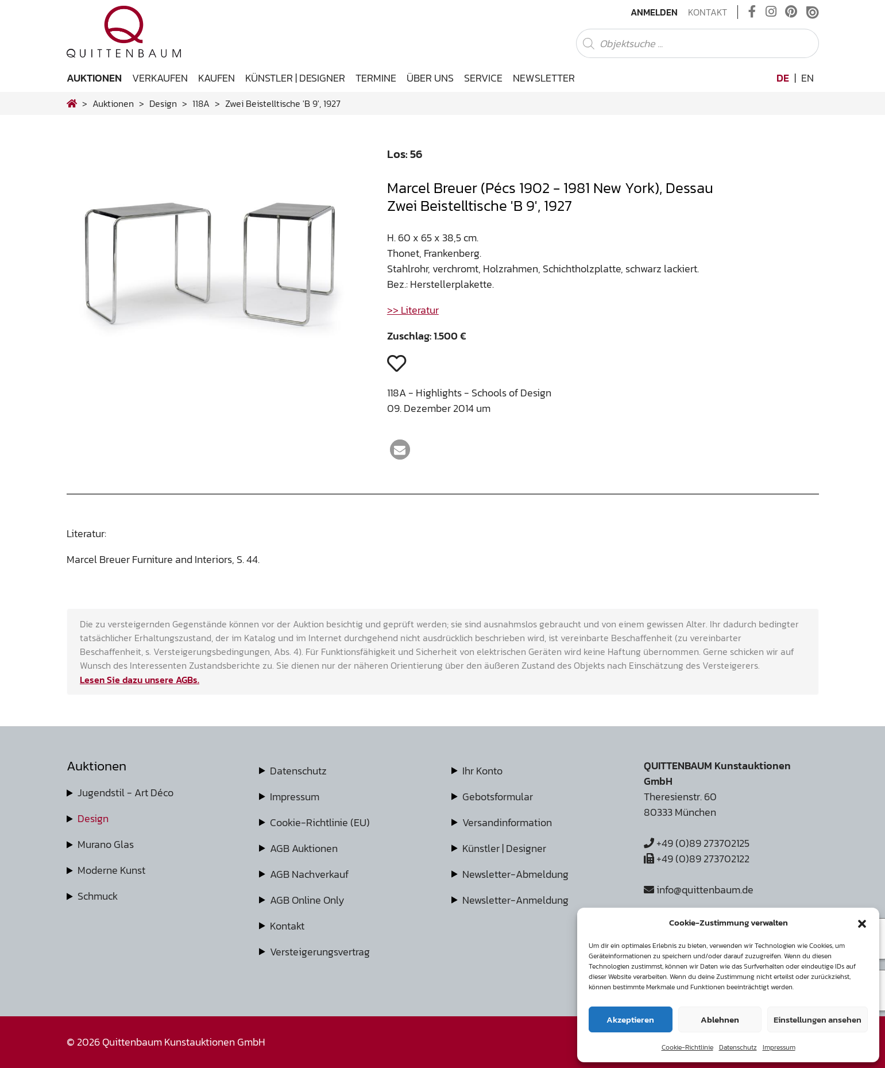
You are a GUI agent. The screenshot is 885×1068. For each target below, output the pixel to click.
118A (201, 103)
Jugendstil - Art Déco (125, 792)
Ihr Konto (482, 770)
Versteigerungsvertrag (320, 951)
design (163, 103)
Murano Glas (106, 844)
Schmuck (98, 896)
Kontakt (707, 12)
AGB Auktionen (304, 848)
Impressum (779, 1047)
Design (93, 818)
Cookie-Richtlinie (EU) (320, 822)
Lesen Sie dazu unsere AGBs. (139, 680)
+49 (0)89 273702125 (696, 843)
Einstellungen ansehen (817, 1019)
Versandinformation (507, 822)
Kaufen (216, 78)
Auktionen (94, 78)
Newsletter (544, 78)
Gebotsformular (497, 796)
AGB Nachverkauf (309, 874)
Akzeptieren (630, 1019)
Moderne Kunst (111, 870)
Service (483, 78)
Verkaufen (160, 78)
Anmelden (654, 12)
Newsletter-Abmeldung (515, 874)
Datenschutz (738, 1047)
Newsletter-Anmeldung (515, 900)
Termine (375, 78)
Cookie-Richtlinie (687, 1047)
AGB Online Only (307, 900)
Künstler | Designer (295, 78)
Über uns (430, 78)
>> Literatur (413, 310)
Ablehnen (720, 1019)
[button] (862, 922)
